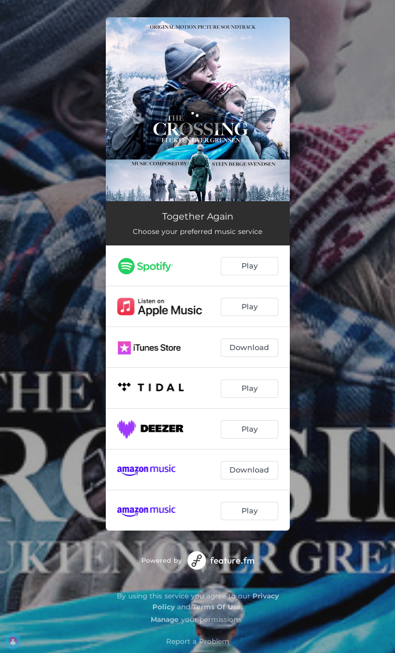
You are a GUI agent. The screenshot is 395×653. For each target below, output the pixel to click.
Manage (165, 619)
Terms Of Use (217, 606)
